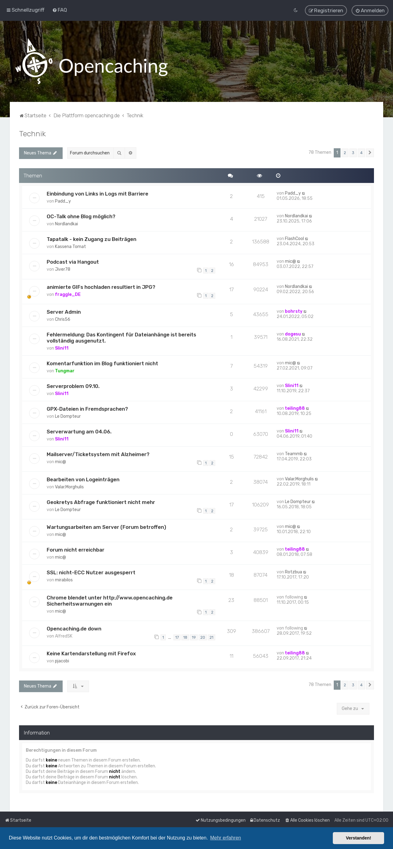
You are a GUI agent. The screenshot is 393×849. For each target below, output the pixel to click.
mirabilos (64, 580)
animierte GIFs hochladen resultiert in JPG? (101, 287)
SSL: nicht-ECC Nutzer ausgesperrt (91, 572)
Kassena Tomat (70, 246)
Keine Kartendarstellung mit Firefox (91, 653)
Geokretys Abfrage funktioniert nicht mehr (101, 502)
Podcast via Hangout (73, 262)
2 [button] (345, 152)
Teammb (294, 453)
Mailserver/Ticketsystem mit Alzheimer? (98, 454)
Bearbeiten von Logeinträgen (83, 479)
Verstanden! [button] (358, 837)
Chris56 (62, 319)
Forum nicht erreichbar (75, 550)
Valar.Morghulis (69, 486)
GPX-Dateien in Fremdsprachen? (87, 409)
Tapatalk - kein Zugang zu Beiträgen (91, 239)
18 (185, 637)
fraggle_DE (68, 294)
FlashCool (294, 238)
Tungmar (65, 371)
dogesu (293, 334)
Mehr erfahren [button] (225, 837)
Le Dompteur (68, 416)
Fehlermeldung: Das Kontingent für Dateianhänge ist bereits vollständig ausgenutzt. (121, 337)
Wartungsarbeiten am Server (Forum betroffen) (106, 527)
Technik (32, 133)
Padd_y (63, 201)
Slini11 (61, 348)
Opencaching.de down (74, 629)
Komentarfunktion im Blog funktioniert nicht (102, 363)
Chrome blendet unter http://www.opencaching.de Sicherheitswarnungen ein (110, 600)
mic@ (290, 261)
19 (194, 637)
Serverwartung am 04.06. (79, 431)
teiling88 (295, 408)
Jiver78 (62, 269)
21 (211, 637)
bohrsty (293, 311)
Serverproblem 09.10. (73, 386)
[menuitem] (59, 9)
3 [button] (353, 152)
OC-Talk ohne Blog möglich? (81, 216)
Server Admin (64, 312)
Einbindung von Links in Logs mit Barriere (97, 194)
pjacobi (62, 661)
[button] (370, 153)
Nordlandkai (66, 224)
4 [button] (361, 152)
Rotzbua (293, 572)
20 (202, 637)
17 (177, 637)
